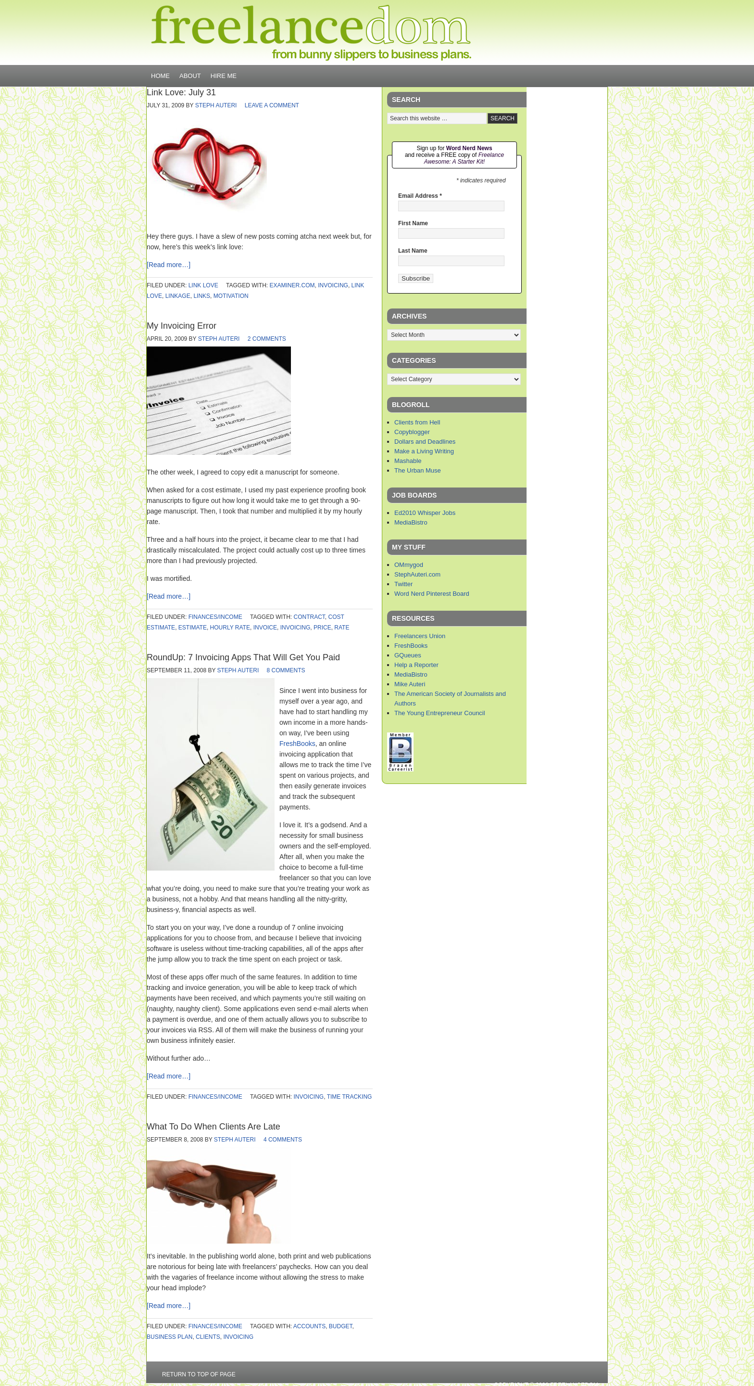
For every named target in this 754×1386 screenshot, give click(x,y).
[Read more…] (168, 265)
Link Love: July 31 (181, 92)
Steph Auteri (216, 105)
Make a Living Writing (424, 451)
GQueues (407, 655)
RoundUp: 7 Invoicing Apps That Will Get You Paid (243, 657)
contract (309, 617)
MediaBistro (410, 522)
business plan (169, 1337)
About (190, 75)
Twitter (403, 584)
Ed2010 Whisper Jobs (424, 512)
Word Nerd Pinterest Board (431, 593)
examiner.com (292, 285)
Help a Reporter (416, 664)
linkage (177, 296)
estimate (192, 627)
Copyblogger (412, 432)
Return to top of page (199, 1374)
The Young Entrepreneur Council (439, 713)
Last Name (412, 251)
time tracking (349, 1096)
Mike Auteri (409, 684)
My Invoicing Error (181, 326)
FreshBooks (297, 743)
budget (340, 1326)
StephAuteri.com (417, 574)
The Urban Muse (417, 470)
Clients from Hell (417, 422)
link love (203, 285)
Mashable (407, 460)
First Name (413, 223)
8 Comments (286, 670)
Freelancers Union (419, 636)
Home (160, 75)
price (322, 627)
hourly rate (230, 627)
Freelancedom (311, 33)
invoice (265, 627)
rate (341, 627)
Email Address (420, 196)
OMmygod (408, 564)
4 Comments (283, 1139)
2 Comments (267, 338)
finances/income (215, 617)
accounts (309, 1326)
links (201, 296)
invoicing (333, 285)
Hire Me (224, 75)
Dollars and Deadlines (424, 441)
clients (208, 1337)
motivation (231, 296)
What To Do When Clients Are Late (213, 1126)
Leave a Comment (272, 105)
